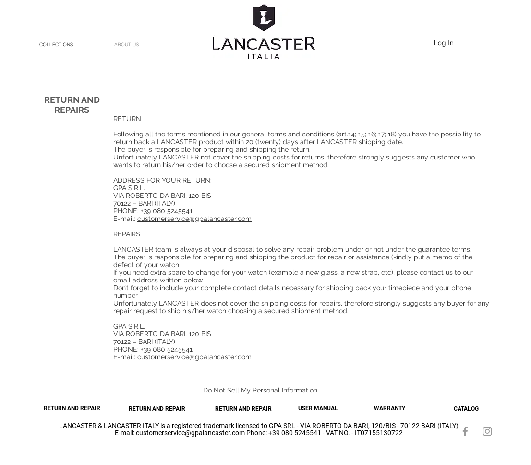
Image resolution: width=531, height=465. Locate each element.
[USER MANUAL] (318, 408)
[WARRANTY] (389, 408)
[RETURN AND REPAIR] (72, 408)
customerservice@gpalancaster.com (194, 218)
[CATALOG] (466, 408)
